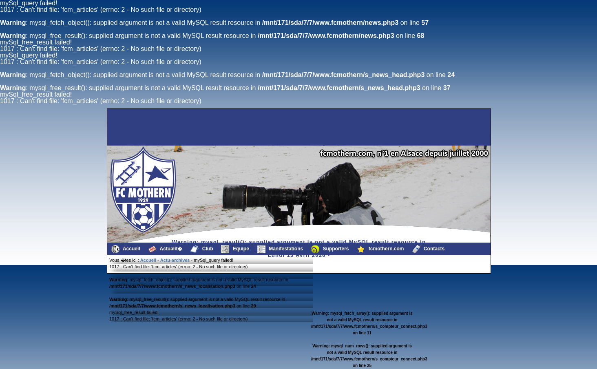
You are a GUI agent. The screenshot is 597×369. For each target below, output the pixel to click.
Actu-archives (175, 260)
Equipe (235, 249)
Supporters (330, 249)
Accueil (125, 249)
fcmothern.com (380, 249)
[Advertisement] (149, 127)
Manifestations (280, 249)
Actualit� (165, 249)
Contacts (428, 249)
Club (201, 249)
